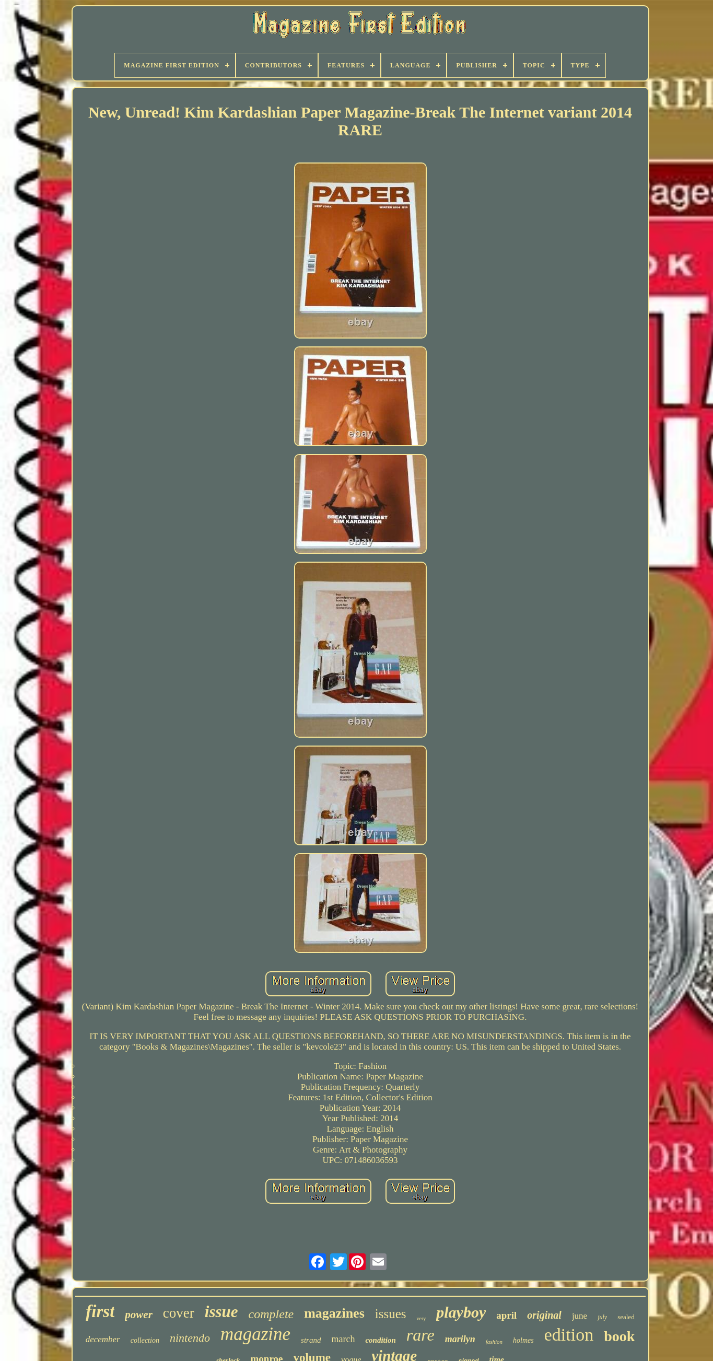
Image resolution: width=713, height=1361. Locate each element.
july (602, 1317)
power (139, 1314)
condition (380, 1340)
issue (221, 1311)
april (506, 1315)
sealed (625, 1317)
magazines (334, 1313)
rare (420, 1334)
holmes (523, 1340)
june (579, 1316)
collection (145, 1340)
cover (178, 1313)
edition (568, 1334)
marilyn (460, 1339)
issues (390, 1314)
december (103, 1339)
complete (271, 1314)
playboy (461, 1312)
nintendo (190, 1337)
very (421, 1318)
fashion (494, 1342)
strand (311, 1340)
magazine (255, 1334)
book (619, 1336)
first (100, 1311)
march (343, 1339)
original (544, 1315)
